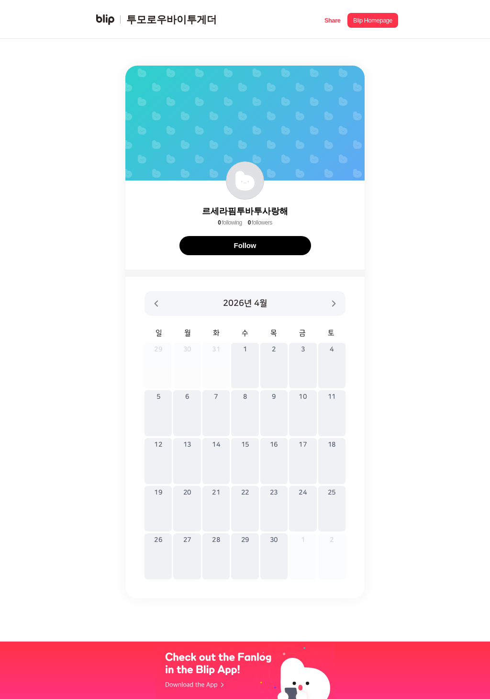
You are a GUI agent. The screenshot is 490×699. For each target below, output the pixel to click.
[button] (332, 19)
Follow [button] (245, 245)
